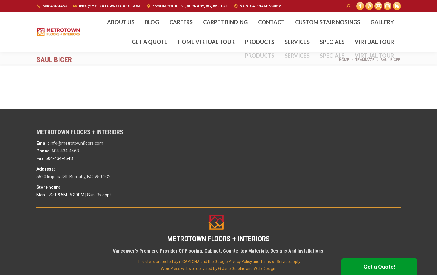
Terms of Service (275, 261)
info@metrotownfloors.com (109, 6)
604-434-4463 (54, 6)
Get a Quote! (379, 266)
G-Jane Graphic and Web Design (246, 268)
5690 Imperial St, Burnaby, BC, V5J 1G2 (189, 6)
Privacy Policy (240, 261)
